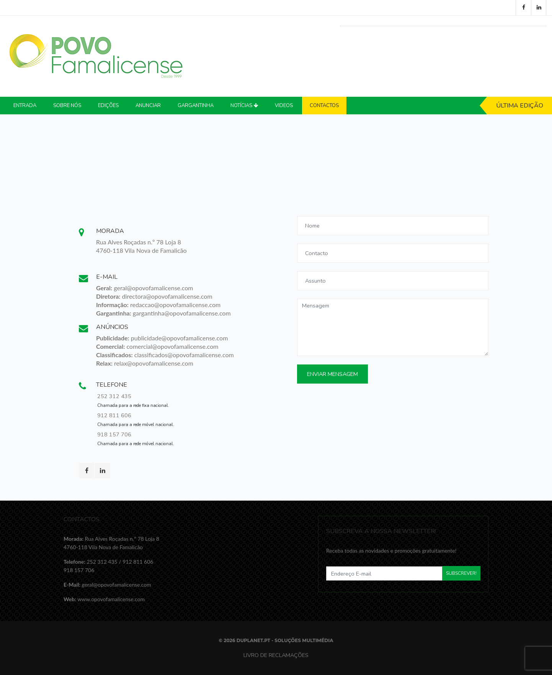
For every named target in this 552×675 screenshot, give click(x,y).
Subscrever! (461, 573)
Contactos (324, 105)
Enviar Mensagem (332, 374)
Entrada (24, 105)
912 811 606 (114, 415)
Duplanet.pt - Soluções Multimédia (285, 640)
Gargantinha (196, 105)
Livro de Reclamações (276, 655)
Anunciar (148, 105)
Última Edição (519, 105)
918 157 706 (114, 434)
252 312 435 (114, 396)
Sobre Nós (67, 105)
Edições (108, 105)
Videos (284, 105)
